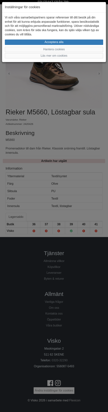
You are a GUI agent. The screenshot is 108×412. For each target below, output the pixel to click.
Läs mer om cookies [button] (54, 55)
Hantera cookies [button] (54, 49)
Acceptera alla (54, 42)
